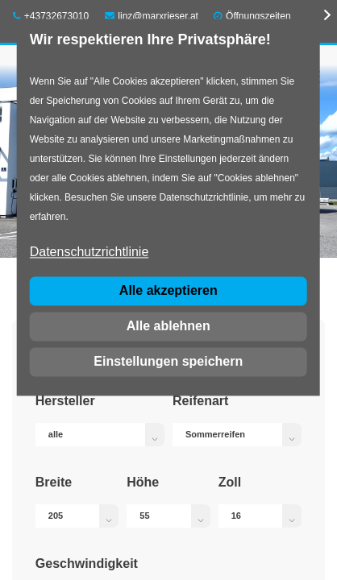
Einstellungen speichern (168, 361)
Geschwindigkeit (86, 563)
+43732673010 (51, 16)
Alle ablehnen (168, 326)
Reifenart (200, 401)
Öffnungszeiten (258, 16)
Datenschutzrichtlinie (89, 252)
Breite (53, 482)
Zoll (229, 482)
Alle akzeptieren (168, 290)
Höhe (143, 482)
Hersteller (65, 401)
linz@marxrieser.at (151, 16)
